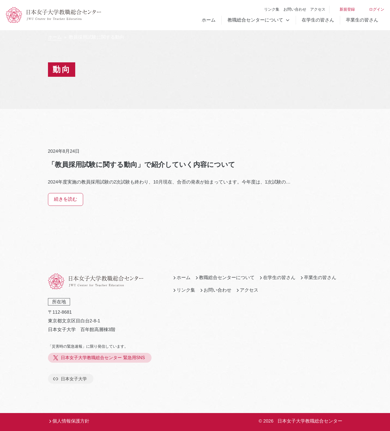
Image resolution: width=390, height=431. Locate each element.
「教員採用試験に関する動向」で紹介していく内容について (141, 164)
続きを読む (65, 199)
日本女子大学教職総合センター (309, 421)
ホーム (209, 20)
